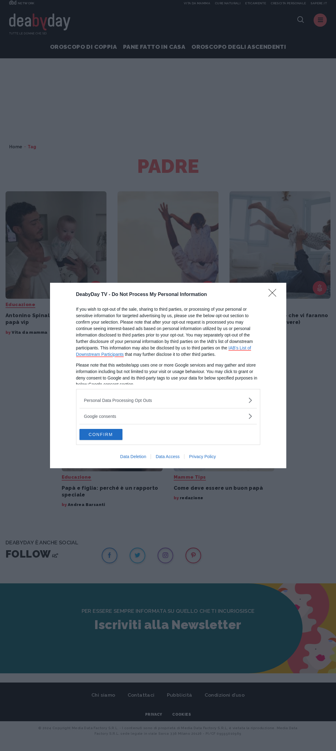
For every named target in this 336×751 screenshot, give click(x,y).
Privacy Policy (202, 457)
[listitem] (168, 399)
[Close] (274, 294)
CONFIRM (108, 434)
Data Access (168, 457)
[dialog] (168, 375)
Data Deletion (133, 457)
